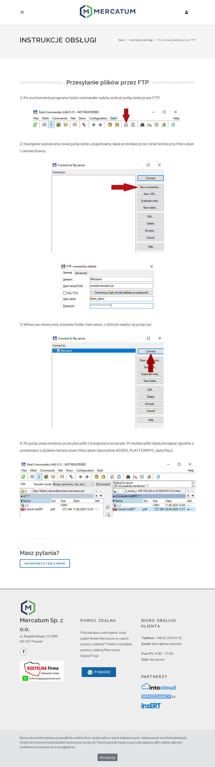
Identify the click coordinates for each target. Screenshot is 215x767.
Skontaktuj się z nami (44, 563)
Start (121, 40)
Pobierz (99, 672)
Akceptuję (107, 757)
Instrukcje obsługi (141, 40)
